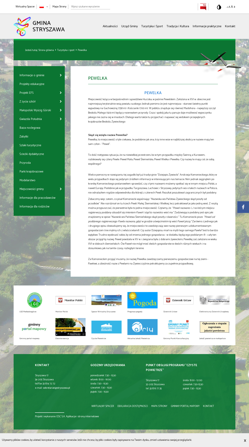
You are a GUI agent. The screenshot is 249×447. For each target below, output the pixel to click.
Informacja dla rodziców (34, 206)
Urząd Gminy (129, 26)
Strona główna (46, 50)
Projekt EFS (26, 92)
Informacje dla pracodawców (37, 197)
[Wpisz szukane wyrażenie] (90, 6)
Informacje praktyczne (207, 26)
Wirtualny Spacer (25, 6)
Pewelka (82, 50)
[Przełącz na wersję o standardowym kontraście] (219, 7)
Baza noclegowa (29, 127)
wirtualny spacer (102, 406)
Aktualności (110, 26)
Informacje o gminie (31, 75)
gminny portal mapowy (185, 406)
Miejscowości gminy (31, 189)
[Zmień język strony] (43, 6)
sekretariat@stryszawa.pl (56, 388)
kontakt (208, 406)
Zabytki (23, 136)
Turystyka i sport (66, 50)
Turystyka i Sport (152, 26)
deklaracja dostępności (132, 406)
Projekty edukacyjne (31, 84)
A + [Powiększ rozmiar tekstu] (233, 7)
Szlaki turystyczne (30, 145)
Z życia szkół (27, 101)
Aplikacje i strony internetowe (82, 416)
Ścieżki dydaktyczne (31, 154)
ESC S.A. (61, 416)
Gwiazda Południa (30, 119)
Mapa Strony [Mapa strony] (59, 6)
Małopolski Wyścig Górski (35, 110)
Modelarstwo (27, 180)
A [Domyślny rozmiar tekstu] (229, 7)
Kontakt (230, 26)
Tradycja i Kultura (178, 26)
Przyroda (25, 162)
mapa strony (159, 406)
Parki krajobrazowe (31, 171)
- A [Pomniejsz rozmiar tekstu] (227, 7)
